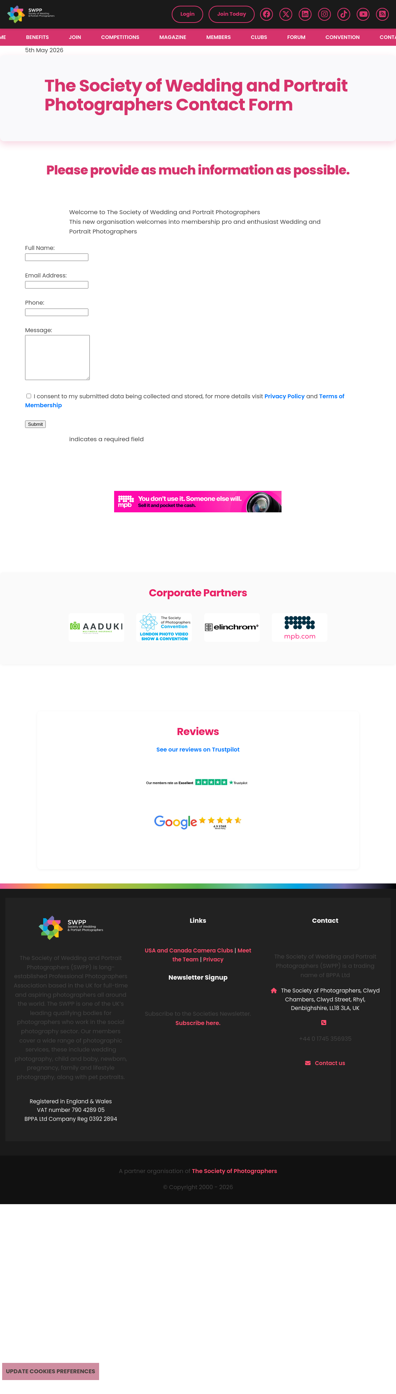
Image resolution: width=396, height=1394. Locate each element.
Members (218, 37)
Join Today (231, 14)
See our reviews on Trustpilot (198, 758)
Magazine (173, 37)
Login (187, 14)
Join (75, 37)
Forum (296, 37)
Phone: (34, 303)
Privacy (213, 968)
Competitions (120, 37)
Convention (343, 37)
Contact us (330, 1071)
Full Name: (39, 248)
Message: (38, 330)
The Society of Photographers (234, 1180)
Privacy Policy (285, 405)
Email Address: (46, 275)
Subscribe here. (198, 1032)
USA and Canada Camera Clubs (189, 959)
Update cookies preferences (51, 1371)
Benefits (37, 37)
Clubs (259, 37)
